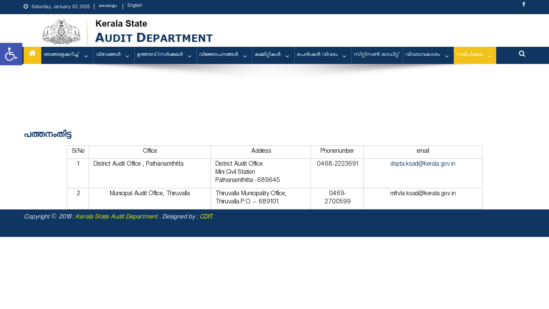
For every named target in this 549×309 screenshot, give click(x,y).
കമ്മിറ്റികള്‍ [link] (267, 55)
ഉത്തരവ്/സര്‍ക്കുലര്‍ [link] (160, 55)
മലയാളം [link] (108, 6)
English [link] (134, 6)
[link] (11, 54)
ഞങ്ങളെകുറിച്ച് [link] (61, 55)
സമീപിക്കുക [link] (469, 55)
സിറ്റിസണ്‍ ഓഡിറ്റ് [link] (377, 55)
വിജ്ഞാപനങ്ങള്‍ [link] (218, 55)
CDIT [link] (205, 218)
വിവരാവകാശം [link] (422, 55)
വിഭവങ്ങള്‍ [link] (108, 55)
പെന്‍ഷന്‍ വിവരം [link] (317, 55)
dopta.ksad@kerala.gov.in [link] (422, 165)
